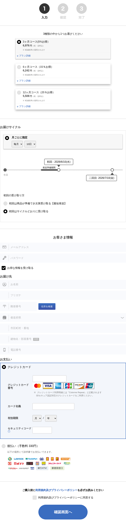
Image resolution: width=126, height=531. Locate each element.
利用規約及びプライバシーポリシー (56, 490)
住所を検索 (47, 306)
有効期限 (13, 418)
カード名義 (14, 406)
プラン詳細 (25, 55)
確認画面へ (63, 512)
